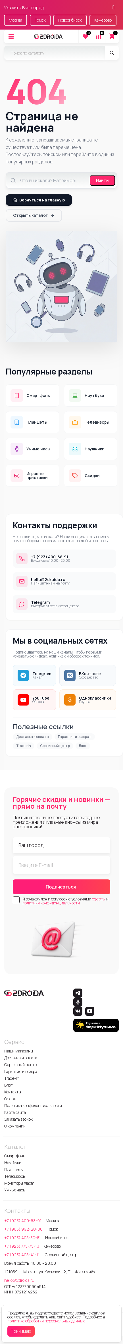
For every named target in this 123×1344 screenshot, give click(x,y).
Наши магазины (18, 1051)
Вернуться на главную (38, 200)
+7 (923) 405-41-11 (22, 1254)
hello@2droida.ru (19, 1280)
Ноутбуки (12, 1162)
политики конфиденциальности (51, 903)
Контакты (12, 1092)
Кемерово (103, 20)
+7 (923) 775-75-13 (21, 1246)
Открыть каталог (34, 215)
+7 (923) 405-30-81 (22, 1237)
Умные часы (15, 1190)
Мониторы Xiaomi (19, 1183)
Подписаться (61, 887)
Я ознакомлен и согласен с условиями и (65, 901)
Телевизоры (15, 1176)
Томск (40, 20)
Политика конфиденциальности (33, 1105)
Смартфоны (15, 1155)
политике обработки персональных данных (46, 1321)
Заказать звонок (18, 1119)
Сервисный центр (55, 745)
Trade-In (23, 745)
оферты (99, 899)
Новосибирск (70, 20)
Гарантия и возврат (74, 736)
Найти (102, 180)
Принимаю (21, 1331)
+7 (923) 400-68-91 (22, 1220)
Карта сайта (15, 1112)
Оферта (11, 1098)
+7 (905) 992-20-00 (23, 1229)
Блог (83, 745)
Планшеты (13, 1169)
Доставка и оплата (32, 736)
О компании (15, 1126)
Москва (15, 20)
